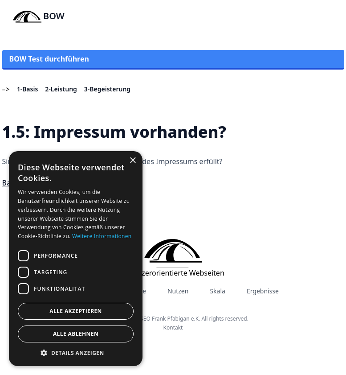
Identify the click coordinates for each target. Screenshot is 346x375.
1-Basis (27, 89)
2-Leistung (61, 89)
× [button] (132, 160)
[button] (76, 352)
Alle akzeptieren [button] (75, 311)
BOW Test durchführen (49, 59)
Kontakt (173, 327)
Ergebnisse (263, 291)
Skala (217, 291)
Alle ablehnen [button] (75, 334)
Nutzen (177, 291)
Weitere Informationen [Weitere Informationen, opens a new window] (102, 236)
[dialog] (75, 258)
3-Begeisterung (107, 89)
